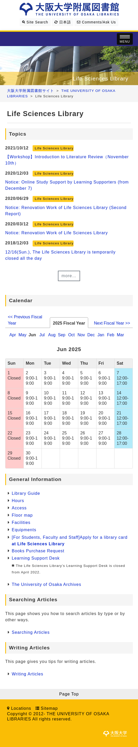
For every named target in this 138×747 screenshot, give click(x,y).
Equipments (24, 530)
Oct (71, 335)
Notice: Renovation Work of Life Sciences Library (56, 233)
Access (19, 508)
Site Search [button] (35, 22)
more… (69, 276)
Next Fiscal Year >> (112, 323)
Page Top (69, 694)
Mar (120, 335)
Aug (51, 335)
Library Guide (26, 493)
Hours (18, 500)
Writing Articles (27, 674)
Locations (21, 708)
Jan (101, 335)
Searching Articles (31, 632)
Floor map (22, 515)
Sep (61, 335)
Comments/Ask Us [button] (96, 22)
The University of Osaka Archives (46, 584)
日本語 (62, 22)
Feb (110, 335)
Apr (12, 335)
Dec (91, 335)
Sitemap (49, 708)
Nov (81, 335)
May (22, 335)
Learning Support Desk (36, 558)
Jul (42, 335)
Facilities (21, 522)
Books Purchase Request (38, 551)
